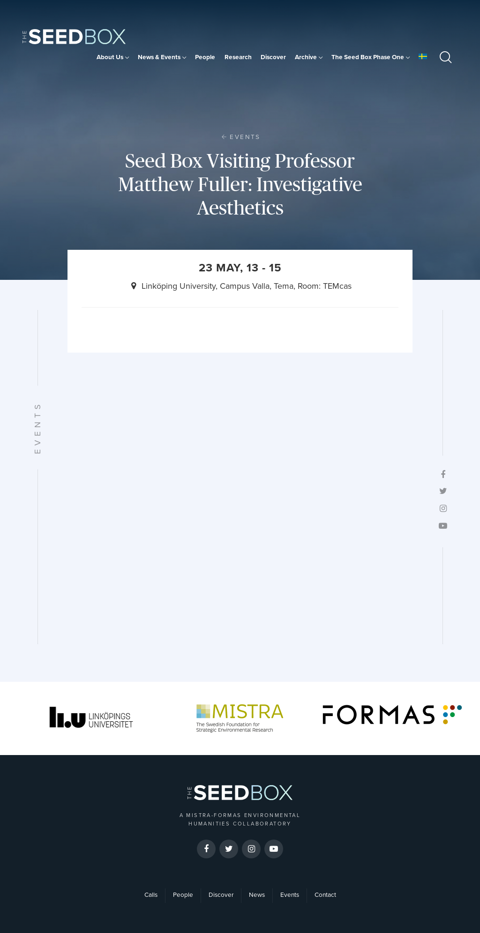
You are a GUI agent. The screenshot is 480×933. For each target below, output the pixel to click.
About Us (110, 57)
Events (245, 137)
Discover (273, 57)
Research (238, 57)
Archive (306, 57)
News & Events (159, 57)
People (205, 57)
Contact (325, 895)
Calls (151, 895)
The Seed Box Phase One (367, 57)
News (257, 895)
